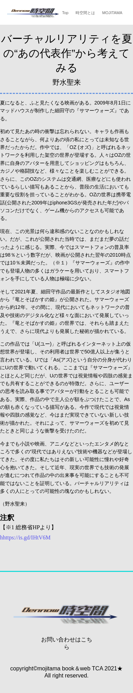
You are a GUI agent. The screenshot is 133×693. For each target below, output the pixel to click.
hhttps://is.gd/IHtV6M (25, 537)
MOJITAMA (112, 13)
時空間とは (85, 13)
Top (65, 13)
